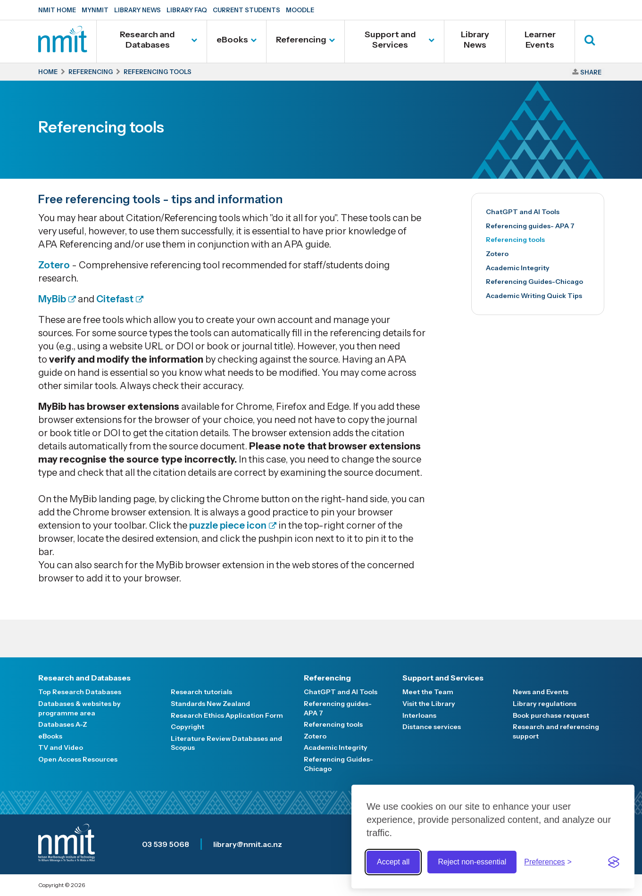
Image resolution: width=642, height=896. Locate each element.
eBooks (232, 39)
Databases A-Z (62, 724)
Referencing (301, 39)
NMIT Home (57, 10)
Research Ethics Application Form (227, 715)
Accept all (393, 862)
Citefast (113, 299)
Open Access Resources (77, 759)
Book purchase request (551, 715)
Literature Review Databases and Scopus (226, 743)
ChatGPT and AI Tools (522, 211)
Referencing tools (515, 239)
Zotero (54, 265)
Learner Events (540, 39)
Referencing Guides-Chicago (534, 281)
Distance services (431, 726)
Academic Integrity (518, 268)
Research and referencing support (556, 731)
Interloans (419, 715)
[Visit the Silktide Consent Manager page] (613, 862)
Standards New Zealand (210, 703)
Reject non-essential (472, 862)
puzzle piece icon (228, 525)
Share (590, 72)
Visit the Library (428, 703)
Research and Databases (147, 39)
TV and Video (60, 747)
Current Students (246, 10)
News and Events (540, 692)
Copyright (187, 726)
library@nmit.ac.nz (247, 844)
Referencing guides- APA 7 (530, 226)
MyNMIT (95, 10)
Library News (137, 10)
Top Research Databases (79, 692)
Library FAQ (187, 10)
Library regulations (544, 703)
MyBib (52, 299)
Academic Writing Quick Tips (534, 295)
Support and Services (390, 39)
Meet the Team (427, 692)
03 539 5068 (165, 844)
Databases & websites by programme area (79, 708)
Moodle (300, 10)
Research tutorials (201, 692)
